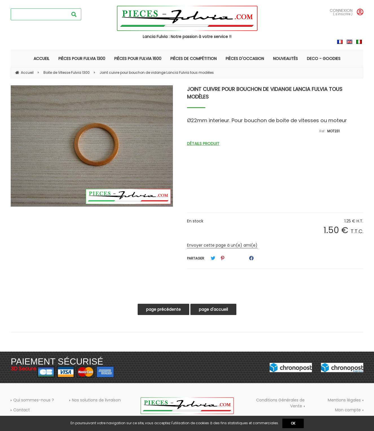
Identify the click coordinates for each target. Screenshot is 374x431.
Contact (21, 410)
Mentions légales (344, 400)
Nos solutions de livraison (96, 400)
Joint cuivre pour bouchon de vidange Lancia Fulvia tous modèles (264, 93)
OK (293, 423)
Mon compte (348, 410)
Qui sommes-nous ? (33, 400)
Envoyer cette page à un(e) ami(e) (222, 245)
